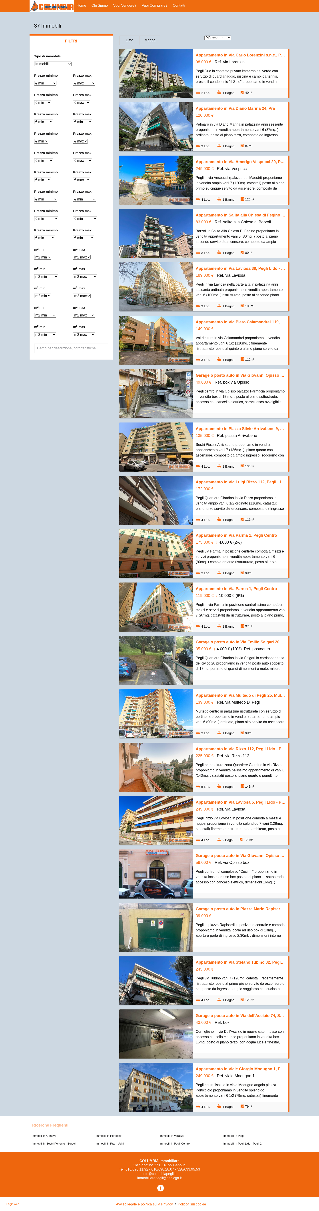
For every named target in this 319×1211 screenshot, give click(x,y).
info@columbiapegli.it (159, 1174)
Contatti (179, 5)
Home (81, 5)
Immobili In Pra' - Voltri (110, 1143)
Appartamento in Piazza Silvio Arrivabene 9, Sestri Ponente (240, 428)
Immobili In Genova (44, 1135)
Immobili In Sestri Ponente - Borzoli (54, 1143)
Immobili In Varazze (172, 1135)
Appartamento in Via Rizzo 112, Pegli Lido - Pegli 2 (240, 749)
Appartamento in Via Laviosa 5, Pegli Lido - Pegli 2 (240, 802)
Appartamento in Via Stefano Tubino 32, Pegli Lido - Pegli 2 (240, 962)
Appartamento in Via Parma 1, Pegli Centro (236, 535)
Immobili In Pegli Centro (175, 1143)
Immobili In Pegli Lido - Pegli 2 (242, 1143)
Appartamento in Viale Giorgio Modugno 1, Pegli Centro (240, 1069)
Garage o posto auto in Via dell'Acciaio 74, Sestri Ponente (240, 1015)
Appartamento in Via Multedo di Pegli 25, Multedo (240, 695)
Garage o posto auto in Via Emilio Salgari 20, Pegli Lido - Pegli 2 (240, 642)
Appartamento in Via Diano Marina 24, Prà (235, 108)
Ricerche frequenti (50, 1125)
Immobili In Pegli (233, 1135)
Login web (12, 1204)
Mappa (150, 40)
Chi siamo (100, 5)
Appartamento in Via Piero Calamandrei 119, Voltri (240, 322)
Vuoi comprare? (154, 5)
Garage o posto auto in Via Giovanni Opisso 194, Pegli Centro (240, 375)
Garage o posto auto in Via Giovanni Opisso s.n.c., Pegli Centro (240, 855)
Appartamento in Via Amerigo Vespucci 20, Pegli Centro (240, 162)
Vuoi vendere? (124, 5)
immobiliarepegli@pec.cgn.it (159, 1178)
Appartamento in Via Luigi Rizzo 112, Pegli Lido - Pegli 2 (240, 482)
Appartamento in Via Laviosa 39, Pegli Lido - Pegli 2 (240, 268)
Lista (129, 40)
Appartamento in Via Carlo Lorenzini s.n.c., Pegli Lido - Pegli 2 (240, 55)
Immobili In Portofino (109, 1135)
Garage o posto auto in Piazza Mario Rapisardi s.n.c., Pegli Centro (240, 909)
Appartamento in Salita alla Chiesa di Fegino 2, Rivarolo (240, 215)
